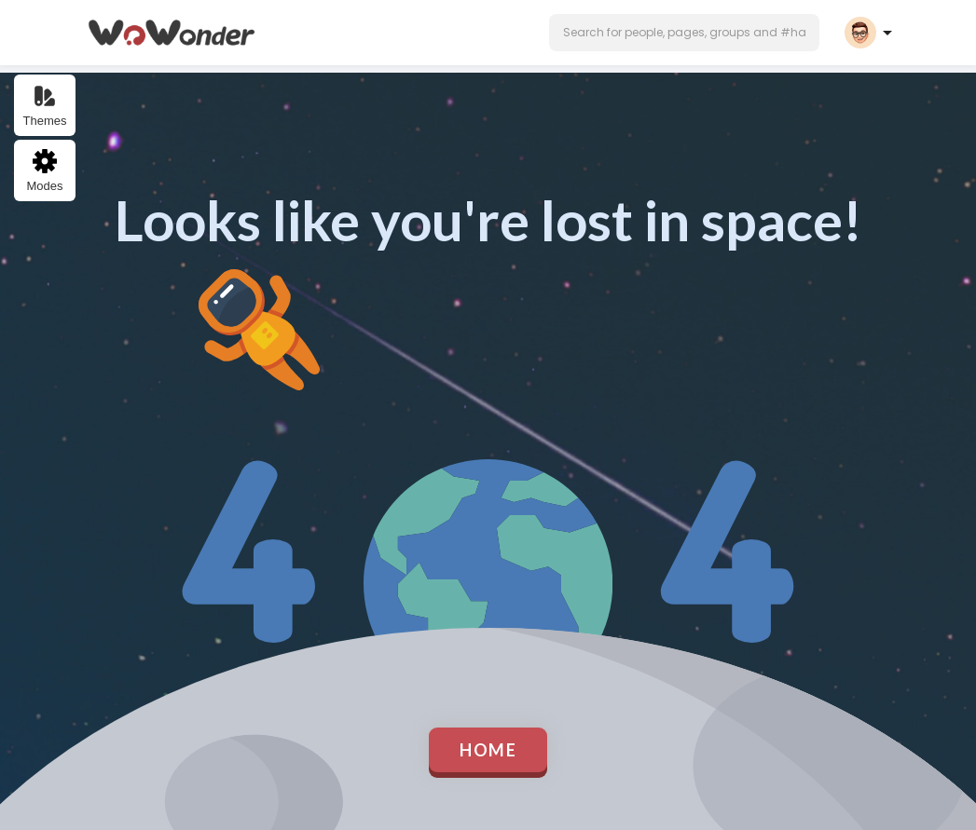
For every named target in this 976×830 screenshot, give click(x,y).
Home (488, 750)
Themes (45, 106)
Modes (44, 171)
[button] (684, 32)
